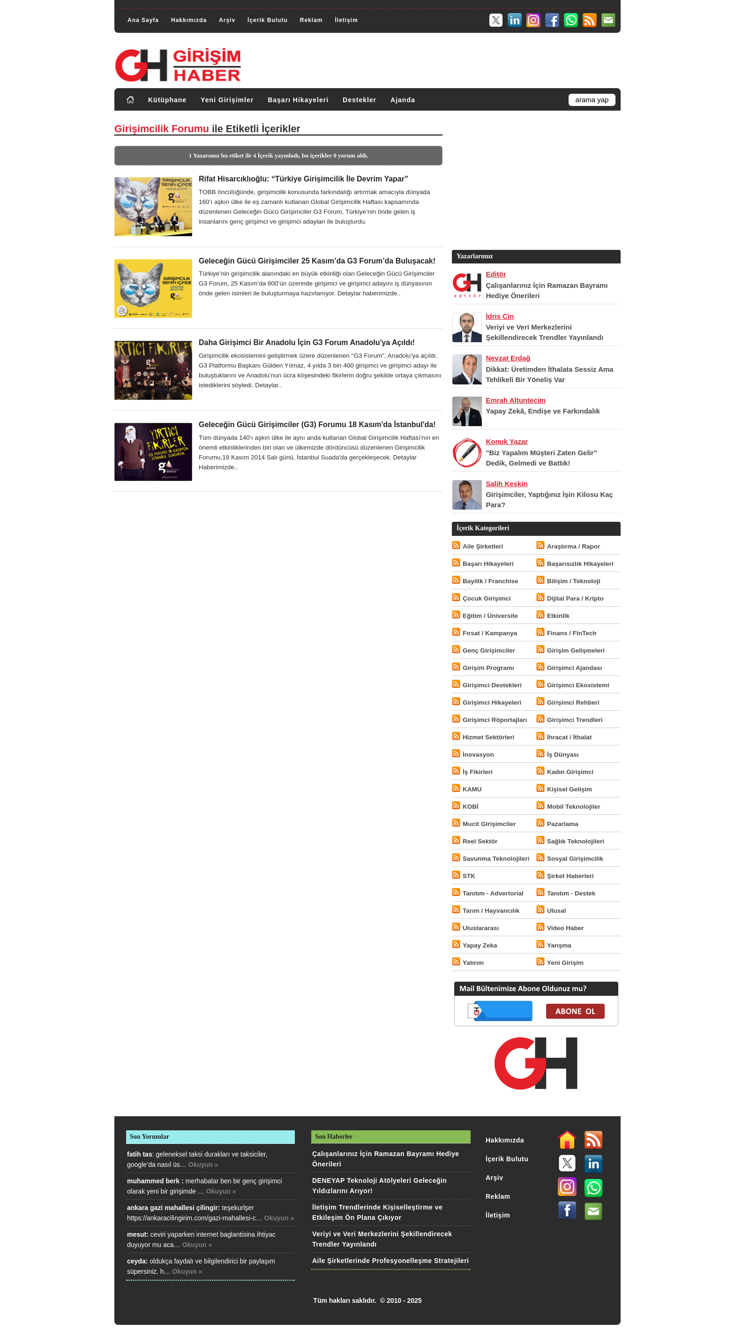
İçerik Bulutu (268, 20)
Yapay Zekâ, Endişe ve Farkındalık (543, 411)
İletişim (346, 20)
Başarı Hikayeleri (298, 100)
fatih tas (139, 1154)
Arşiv (227, 20)
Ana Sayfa (143, 20)
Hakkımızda (189, 20)
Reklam (311, 20)
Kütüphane (167, 100)
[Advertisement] (535, 182)
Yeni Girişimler (227, 100)
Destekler (359, 100)
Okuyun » (203, 1164)
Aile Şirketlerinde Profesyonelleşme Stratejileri (390, 1260)
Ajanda (402, 100)
